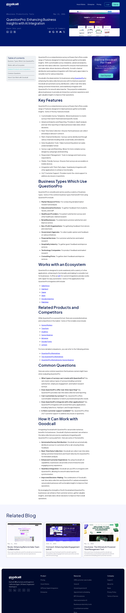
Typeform (45, 328)
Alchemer (44, 338)
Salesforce (45, 286)
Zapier (43, 292)
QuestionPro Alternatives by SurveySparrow (57, 360)
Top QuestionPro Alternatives (52, 357)
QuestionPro (79, 78)
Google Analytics (47, 299)
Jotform (44, 345)
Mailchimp (44, 302)
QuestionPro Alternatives (50, 353)
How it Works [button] (81, 4)
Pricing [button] (99, 4)
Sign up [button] (115, 4)
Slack (43, 295)
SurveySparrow (47, 335)
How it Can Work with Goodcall (18, 77)
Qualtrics (44, 332)
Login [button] (108, 4)
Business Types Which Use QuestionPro (21, 61)
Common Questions (14, 73)
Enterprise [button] (91, 4)
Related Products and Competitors (19, 69)
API (59, 276)
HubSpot (44, 289)
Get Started (106, 75)
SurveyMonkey (46, 325)
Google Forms (46, 341)
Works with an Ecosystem (16, 65)
